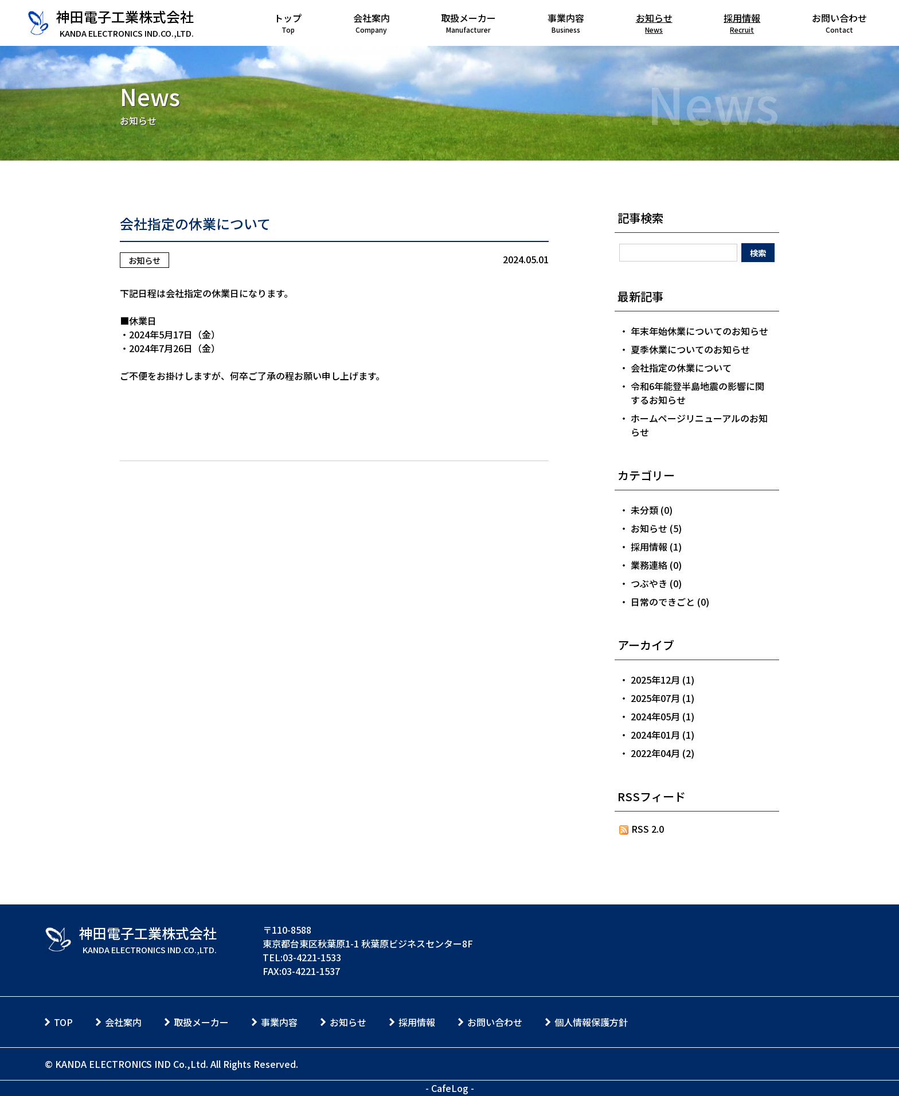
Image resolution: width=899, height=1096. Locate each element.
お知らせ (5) (656, 528)
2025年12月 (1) (662, 680)
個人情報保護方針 (591, 1022)
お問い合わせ (494, 1022)
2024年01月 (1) (662, 735)
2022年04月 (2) (662, 753)
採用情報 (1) (656, 546)
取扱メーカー (201, 1022)
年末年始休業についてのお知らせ (699, 331)
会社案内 (123, 1022)
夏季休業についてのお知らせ (690, 349)
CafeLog (449, 1088)
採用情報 (416, 1022)
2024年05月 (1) (662, 716)
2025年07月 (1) (662, 698)
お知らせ (144, 260)
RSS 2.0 (642, 829)
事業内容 (279, 1022)
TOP (63, 1022)
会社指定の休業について (195, 223)
